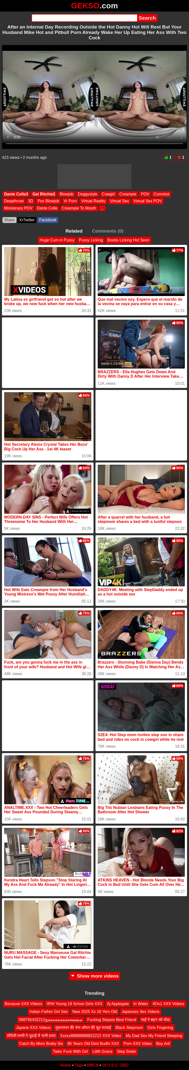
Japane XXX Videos (33, 1027)
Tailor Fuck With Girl (70, 1051)
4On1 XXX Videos (168, 1004)
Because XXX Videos (23, 1004)
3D (30, 201)
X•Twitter (27, 220)
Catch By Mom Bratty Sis (41, 1043)
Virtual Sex (119, 201)
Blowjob (66, 194)
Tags (79, 1065)
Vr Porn (70, 201)
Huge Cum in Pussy (57, 240)
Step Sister (126, 1051)
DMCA (92, 1065)
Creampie (127, 194)
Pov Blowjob (48, 201)
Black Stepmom (129, 1027)
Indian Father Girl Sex (49, 1012)
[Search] (84, 18)
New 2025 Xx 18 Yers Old (94, 1012)
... (102, 208)
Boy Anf (163, 1043)
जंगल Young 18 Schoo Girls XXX (74, 1004)
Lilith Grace (102, 1051)
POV (145, 194)
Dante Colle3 (16, 194)
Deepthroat (14, 201)
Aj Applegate (118, 1004)
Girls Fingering (160, 1027)
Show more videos (94, 976)
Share (9, 220)
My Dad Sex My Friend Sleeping (154, 1035)
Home (65, 1065)
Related (73, 231)
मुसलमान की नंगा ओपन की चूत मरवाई (83, 1027)
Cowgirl (108, 194)
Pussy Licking (91, 240)
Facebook (47, 220)
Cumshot (161, 194)
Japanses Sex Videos (140, 1012)
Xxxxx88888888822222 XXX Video (90, 1035)
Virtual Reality (93, 201)
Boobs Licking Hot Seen (128, 240)
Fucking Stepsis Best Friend (111, 1019)
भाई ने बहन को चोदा (155, 1019)
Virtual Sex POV (147, 201)
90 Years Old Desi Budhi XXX (93, 1043)
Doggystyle (87, 194)
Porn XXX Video (138, 1043)
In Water (140, 1004)
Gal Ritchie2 (43, 194)
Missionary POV (18, 208)
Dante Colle (47, 208)
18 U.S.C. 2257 (115, 1065)
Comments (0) (108, 231)
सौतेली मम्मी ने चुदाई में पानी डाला (31, 1035)
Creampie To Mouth (79, 208)
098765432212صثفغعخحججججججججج (51, 1019)
